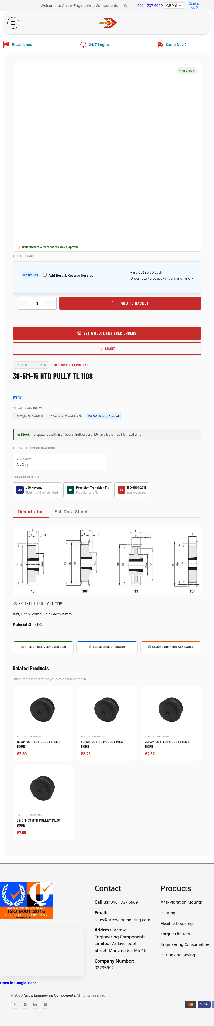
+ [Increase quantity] (51, 303)
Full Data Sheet (71, 511)
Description (31, 511)
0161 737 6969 (150, 5)
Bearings (169, 912)
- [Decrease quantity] (24, 303)
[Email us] (45, 1005)
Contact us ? (194, 6)
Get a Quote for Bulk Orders (109, 333)
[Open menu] (13, 23)
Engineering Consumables (185, 944)
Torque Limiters (175, 933)
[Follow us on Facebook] (25, 1005)
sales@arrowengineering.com (122, 919)
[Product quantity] (37, 303)
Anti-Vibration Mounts (181, 902)
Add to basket (135, 303)
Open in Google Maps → (20, 982)
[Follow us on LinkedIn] (35, 1005)
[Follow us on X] (15, 1005)
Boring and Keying (178, 954)
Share (107, 348)
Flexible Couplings (178, 923)
